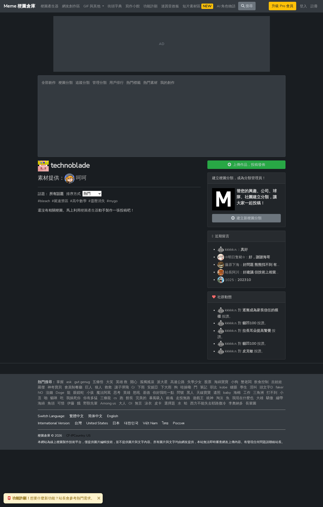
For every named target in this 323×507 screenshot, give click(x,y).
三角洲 (258, 392)
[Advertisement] (162, 119)
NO (40, 392)
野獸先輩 (90, 403)
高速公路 (177, 382)
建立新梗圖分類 (246, 218)
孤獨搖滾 (147, 382)
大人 (122, 403)
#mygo (112, 201)
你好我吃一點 (163, 392)
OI (130, 403)
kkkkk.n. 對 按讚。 (242, 323)
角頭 (51, 403)
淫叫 (253, 387)
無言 (138, 403)
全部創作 (49, 82)
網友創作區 (71, 6)
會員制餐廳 (73, 387)
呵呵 (81, 177)
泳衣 (148, 403)
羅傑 (41, 387)
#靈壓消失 (96, 201)
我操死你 (73, 398)
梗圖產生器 (49, 6)
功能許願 (150, 6)
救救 (108, 387)
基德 (146, 392)
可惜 (61, 403)
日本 (116, 423)
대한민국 (131, 423)
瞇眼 (233, 387)
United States (97, 423)
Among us (108, 403)
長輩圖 (251, 403)
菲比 (213, 387)
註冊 (314, 6)
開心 (133, 382)
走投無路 (183, 398)
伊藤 (70, 403)
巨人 (88, 387)
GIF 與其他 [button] (92, 6)
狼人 (98, 387)
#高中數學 (78, 201)
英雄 (126, 392)
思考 (117, 392)
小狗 (234, 382)
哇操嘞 (185, 387)
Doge (60, 392)
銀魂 (169, 398)
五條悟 (98, 382)
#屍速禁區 (60, 201)
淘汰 (219, 398)
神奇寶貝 (55, 387)
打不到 (272, 392)
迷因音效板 (170, 6)
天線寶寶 (203, 392)
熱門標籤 (133, 82)
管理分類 (99, 82)
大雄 (259, 398)
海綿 (41, 403)
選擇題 (169, 403)
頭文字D (266, 387)
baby (227, 392)
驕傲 (269, 398)
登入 (303, 6)
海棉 (237, 392)
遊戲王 (198, 398)
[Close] (98, 497)
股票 (207, 382)
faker (279, 387)
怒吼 (136, 392)
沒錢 (49, 392)
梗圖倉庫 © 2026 (50, 435)
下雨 (141, 387)
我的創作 (167, 82)
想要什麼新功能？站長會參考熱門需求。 (50, 498)
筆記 (203, 387)
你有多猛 (90, 398)
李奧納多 (236, 403)
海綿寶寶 (221, 382)
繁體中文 (76, 416)
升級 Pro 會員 (282, 6)
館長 (129, 398)
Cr (133, 387)
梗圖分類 (65, 82)
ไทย (165, 423)
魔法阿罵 (103, 392)
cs (115, 398)
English (112, 416)
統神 (209, 398)
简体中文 (95, 416)
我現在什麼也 (243, 398)
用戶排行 (116, 82)
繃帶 (279, 398)
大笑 (109, 382)
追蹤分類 (82, 82)
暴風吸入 (156, 398)
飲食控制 (261, 382)
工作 (246, 392)
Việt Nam (150, 423)
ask (69, 382)
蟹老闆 (246, 382)
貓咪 (53, 398)
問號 (180, 392)
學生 (243, 387)
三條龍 (105, 398)
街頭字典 (115, 6)
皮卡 (158, 403)
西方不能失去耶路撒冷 (208, 403)
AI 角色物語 (226, 6)
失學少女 (194, 382)
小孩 (90, 392)
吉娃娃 (276, 382)
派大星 (162, 382)
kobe (223, 387)
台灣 (78, 423)
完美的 (141, 398)
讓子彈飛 (122, 387)
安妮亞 (152, 387)
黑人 (190, 392)
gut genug (82, 382)
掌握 (60, 382)
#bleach (44, 201)
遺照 (217, 392)
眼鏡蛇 (78, 392)
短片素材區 (198, 6)
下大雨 (166, 387)
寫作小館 (132, 6)
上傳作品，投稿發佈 (246, 164)
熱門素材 (150, 82)
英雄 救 (121, 382)
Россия (178, 423)
